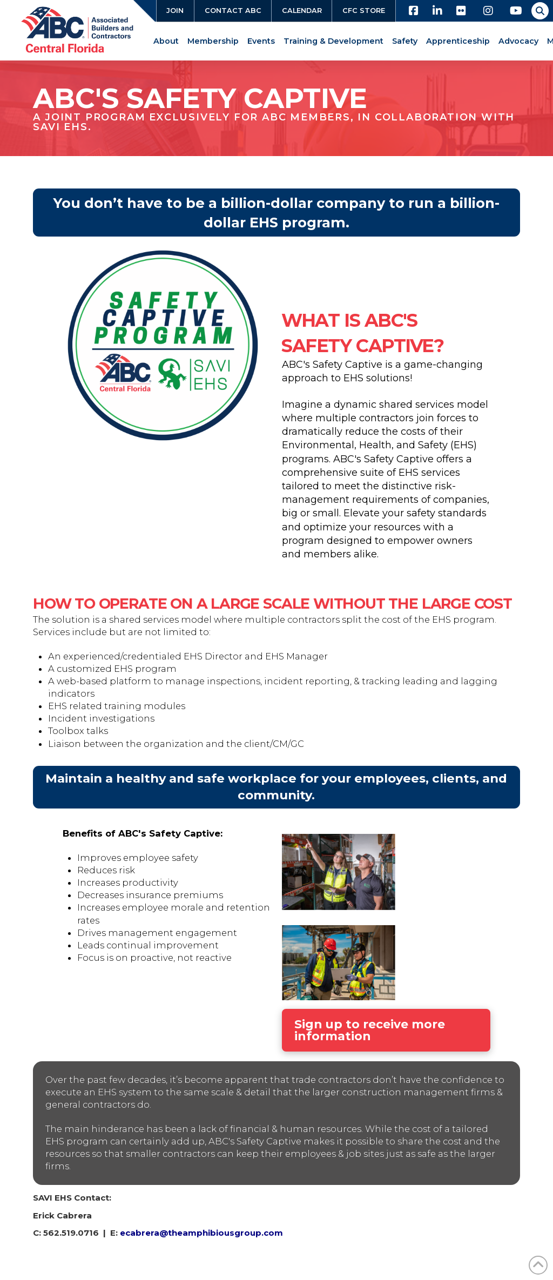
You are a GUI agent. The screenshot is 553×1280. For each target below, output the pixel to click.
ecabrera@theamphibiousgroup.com (201, 1233)
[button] (540, 10)
